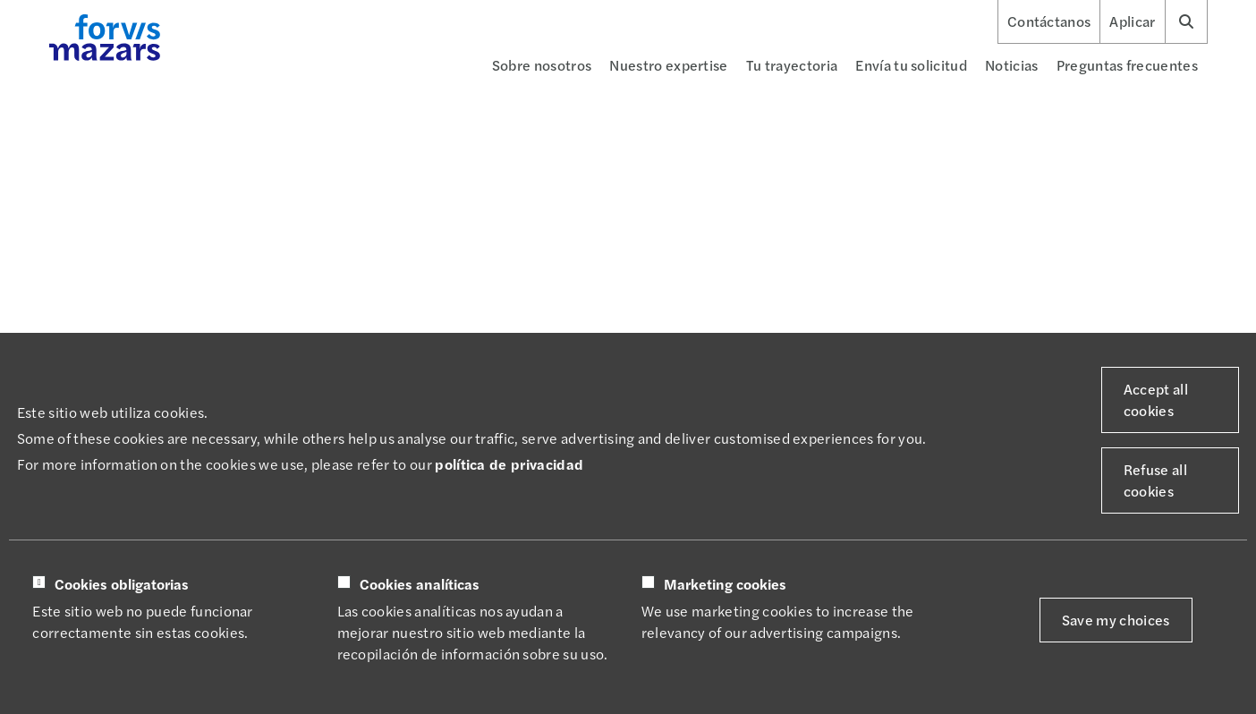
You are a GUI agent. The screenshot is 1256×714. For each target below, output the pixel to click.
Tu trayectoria (791, 65)
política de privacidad (509, 464)
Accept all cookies (1156, 399)
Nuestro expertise (668, 65)
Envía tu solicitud (911, 65)
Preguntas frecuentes (1127, 65)
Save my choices (1116, 619)
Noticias (1012, 65)
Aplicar (1132, 21)
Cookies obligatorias (122, 584)
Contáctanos (1049, 21)
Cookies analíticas (419, 584)
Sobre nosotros (541, 65)
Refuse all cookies (1155, 480)
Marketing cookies (725, 584)
